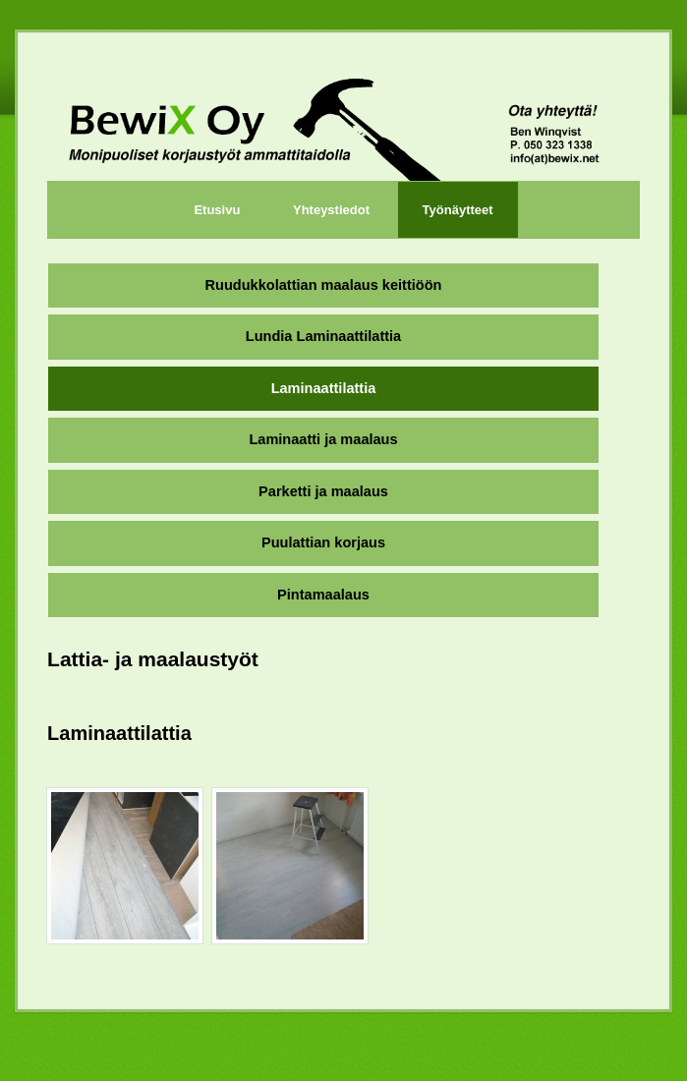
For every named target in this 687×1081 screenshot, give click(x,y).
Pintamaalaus (323, 594)
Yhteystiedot (331, 209)
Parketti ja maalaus (323, 491)
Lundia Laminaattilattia (323, 336)
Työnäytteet (458, 209)
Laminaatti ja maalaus (323, 439)
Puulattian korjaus (323, 542)
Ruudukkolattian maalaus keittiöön (323, 285)
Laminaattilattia (323, 388)
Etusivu (217, 209)
